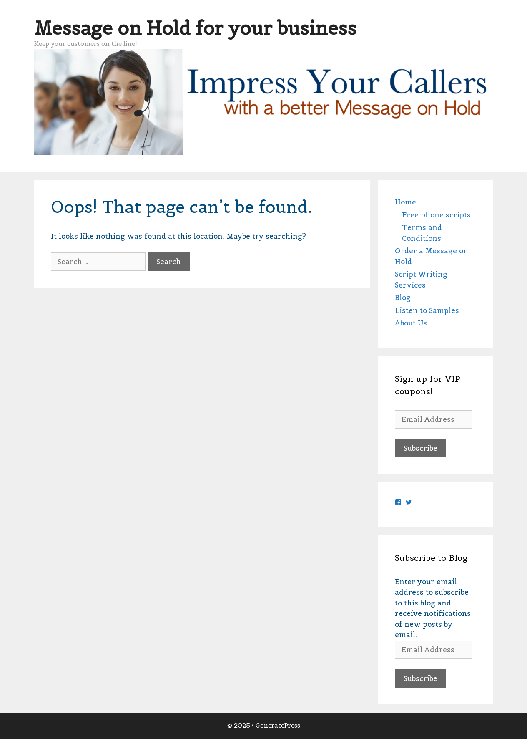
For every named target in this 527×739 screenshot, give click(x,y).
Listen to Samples (427, 310)
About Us (411, 323)
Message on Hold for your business (195, 28)
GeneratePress (278, 725)
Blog (403, 297)
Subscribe (420, 448)
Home (405, 202)
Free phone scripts (436, 214)
